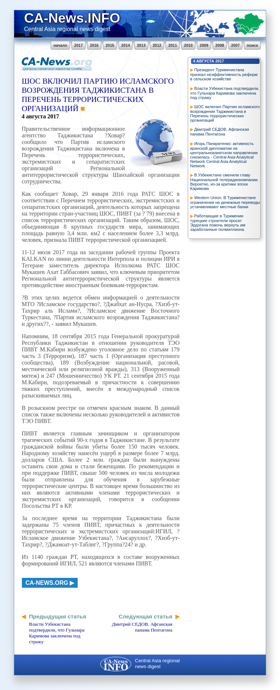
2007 (235, 45)
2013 (141, 45)
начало (60, 45)
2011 (172, 45)
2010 (188, 45)
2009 (204, 45)
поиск (252, 45)
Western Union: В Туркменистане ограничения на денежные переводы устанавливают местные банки (225, 202)
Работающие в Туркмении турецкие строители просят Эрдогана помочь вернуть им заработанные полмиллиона (217, 223)
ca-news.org (47, 583)
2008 (219, 45)
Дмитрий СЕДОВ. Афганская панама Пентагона (219, 131)
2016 (94, 45)
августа (205, 61)
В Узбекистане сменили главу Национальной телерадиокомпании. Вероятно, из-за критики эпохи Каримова (224, 182)
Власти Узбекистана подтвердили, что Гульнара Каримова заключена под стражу (224, 93)
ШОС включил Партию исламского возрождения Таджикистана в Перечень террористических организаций (225, 113)
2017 (78, 45)
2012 (157, 45)
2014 (125, 45)
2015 (110, 45)
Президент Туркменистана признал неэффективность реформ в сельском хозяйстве (224, 74)
